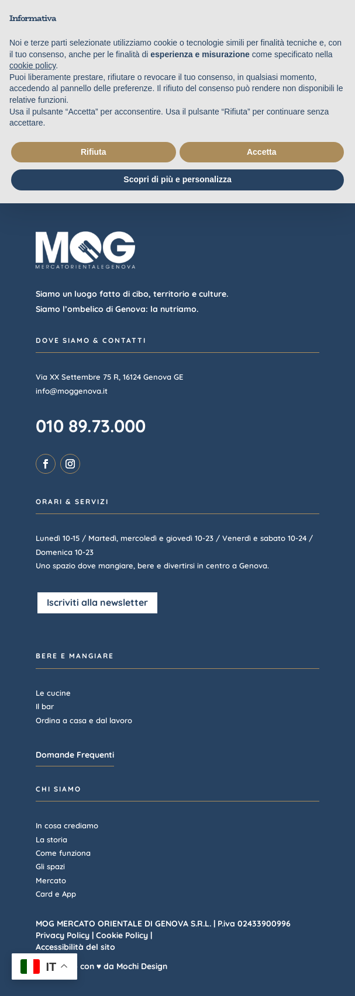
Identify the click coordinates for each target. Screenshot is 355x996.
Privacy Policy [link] (62, 935)
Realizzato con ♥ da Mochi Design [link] (101, 966)
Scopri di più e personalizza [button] (177, 179)
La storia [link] (51, 839)
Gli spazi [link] (50, 866)
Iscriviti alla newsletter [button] (97, 602)
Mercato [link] (51, 880)
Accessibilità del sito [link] (75, 947)
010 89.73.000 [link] (91, 426)
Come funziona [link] (63, 853)
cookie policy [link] (32, 65)
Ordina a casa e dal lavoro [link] (84, 720)
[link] (46, 464)
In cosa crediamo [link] (67, 825)
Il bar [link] (45, 706)
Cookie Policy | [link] (124, 935)
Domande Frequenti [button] (75, 754)
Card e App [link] (56, 893)
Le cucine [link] (53, 692)
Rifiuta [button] (93, 152)
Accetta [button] (262, 152)
